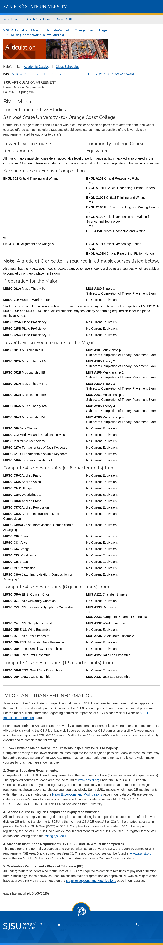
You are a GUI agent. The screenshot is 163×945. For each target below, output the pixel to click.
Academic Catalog (37, 66)
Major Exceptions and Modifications (77, 794)
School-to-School (56, 30)
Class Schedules (67, 66)
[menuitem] (11, 19)
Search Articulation (38, 19)
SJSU (35, 6)
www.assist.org (88, 780)
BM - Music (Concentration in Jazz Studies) (33, 35)
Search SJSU (64, 19)
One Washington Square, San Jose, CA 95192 (96, 925)
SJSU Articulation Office (20, 30)
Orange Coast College (91, 30)
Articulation (10, 19)
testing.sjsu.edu (55, 836)
